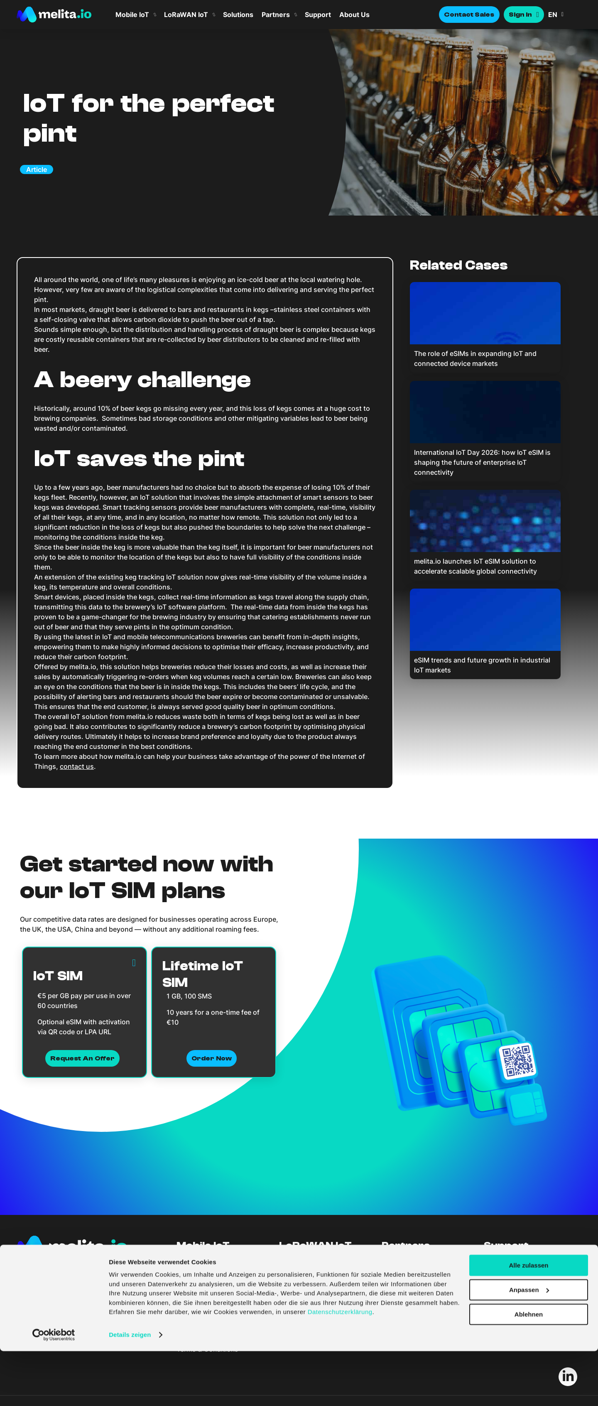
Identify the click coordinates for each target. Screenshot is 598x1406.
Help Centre (503, 1269)
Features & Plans (202, 1262)
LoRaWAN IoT (186, 14)
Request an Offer (82, 1058)
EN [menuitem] (552, 14)
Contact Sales (469, 14)
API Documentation (514, 1277)
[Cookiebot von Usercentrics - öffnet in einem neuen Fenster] (53, 1390)
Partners (276, 14)
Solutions (238, 14)
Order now (211, 1058)
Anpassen (529, 1344)
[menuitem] (564, 14)
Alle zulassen (528, 1320)
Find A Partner (404, 1262)
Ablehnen (529, 1369)
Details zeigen (130, 1389)
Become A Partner (410, 1269)
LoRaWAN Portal (305, 1277)
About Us (354, 14)
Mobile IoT (132, 14)
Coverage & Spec (203, 1269)
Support (318, 14)
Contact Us (502, 1262)
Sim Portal (192, 1277)
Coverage (294, 1269)
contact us (77, 766)
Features (292, 1262)
